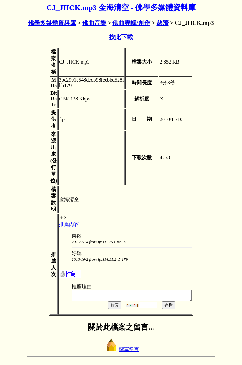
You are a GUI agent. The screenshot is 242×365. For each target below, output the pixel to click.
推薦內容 (62, 224)
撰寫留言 (121, 351)
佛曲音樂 (94, 23)
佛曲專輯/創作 (131, 23)
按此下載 (121, 37)
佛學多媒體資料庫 (52, 23)
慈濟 (163, 23)
